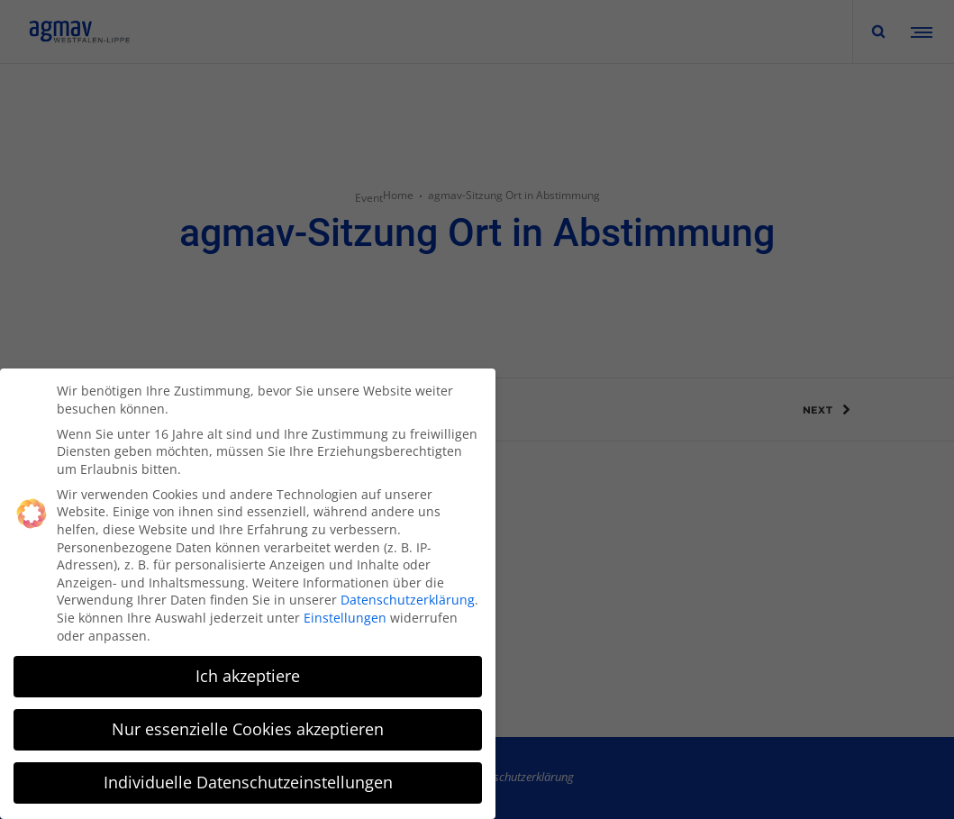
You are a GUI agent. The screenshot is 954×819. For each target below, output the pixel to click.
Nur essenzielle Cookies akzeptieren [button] (248, 728)
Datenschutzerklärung (408, 598)
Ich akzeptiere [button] (247, 675)
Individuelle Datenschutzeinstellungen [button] (248, 781)
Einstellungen (345, 616)
